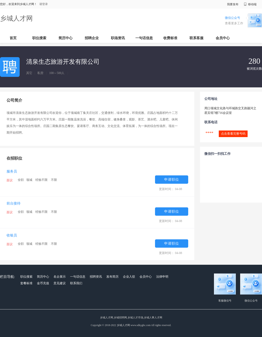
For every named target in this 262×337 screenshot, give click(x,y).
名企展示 (59, 276)
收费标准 (170, 38)
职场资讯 (118, 38)
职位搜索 (39, 38)
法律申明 (162, 276)
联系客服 (196, 38)
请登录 (43, 4)
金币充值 (43, 283)
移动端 (250, 4)
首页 (13, 38)
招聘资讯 (96, 276)
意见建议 (59, 283)
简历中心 (65, 38)
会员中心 (223, 38)
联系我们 (76, 283)
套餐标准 (26, 283)
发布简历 (112, 276)
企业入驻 (129, 276)
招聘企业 (92, 38)
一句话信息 (144, 38)
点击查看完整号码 (233, 133)
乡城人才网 (16, 18)
